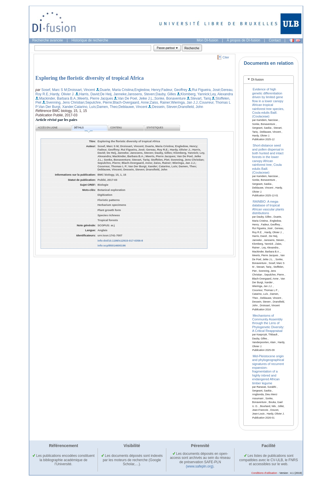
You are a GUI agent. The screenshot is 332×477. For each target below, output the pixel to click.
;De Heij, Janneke (113, 94)
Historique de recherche (90, 40)
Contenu (116, 127)
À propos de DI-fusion (243, 40)
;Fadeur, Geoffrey (174, 90)
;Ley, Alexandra (221, 94)
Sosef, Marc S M (54, 90)
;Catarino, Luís (84, 107)
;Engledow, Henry (147, 90)
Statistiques (154, 127)
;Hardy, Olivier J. (62, 94)
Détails (83, 128)
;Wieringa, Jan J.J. (184, 102)
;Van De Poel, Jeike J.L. (135, 98)
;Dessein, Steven (164, 107)
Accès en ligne (48, 127)
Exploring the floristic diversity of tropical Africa (89, 78)
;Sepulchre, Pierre (98, 102)
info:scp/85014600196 (112, 245)
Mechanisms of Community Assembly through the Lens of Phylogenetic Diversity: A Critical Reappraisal (268, 322)
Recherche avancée (47, 40)
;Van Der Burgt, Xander (55, 107)
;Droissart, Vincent (81, 90)
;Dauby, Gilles (165, 94)
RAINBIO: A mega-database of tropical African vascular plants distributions (268, 206)
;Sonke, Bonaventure (170, 98)
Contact (275, 40)
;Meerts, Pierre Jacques (95, 98)
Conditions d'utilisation (264, 473)
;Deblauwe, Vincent (132, 107)
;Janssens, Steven (141, 94)
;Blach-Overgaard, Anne (130, 102)
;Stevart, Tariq (200, 98)
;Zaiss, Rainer (159, 102)
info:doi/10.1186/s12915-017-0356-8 (120, 240)
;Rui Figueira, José (205, 90)
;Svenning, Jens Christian (64, 102)
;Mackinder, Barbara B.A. (57, 98)
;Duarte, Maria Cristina (116, 90)
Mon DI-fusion (207, 40)
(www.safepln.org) (199, 466)
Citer (226, 57)
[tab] (268, 79)
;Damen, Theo (107, 107)
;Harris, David (88, 94)
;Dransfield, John (190, 107)
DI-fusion (257, 79)
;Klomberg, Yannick (194, 94)
